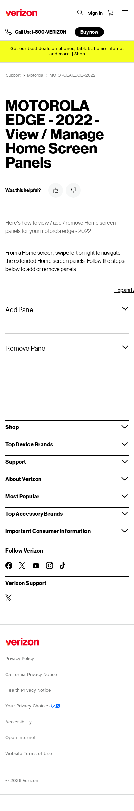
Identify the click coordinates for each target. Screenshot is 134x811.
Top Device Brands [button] (29, 444)
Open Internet (20, 737)
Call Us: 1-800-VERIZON (40, 32)
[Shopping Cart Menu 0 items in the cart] (110, 12)
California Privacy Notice (31, 674)
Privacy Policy (19, 658)
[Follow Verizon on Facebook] (8, 565)
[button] (55, 190)
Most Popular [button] (22, 496)
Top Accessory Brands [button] (34, 513)
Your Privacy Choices (32, 706)
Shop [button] (12, 427)
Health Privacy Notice (28, 690)
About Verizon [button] (23, 479)
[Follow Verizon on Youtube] (36, 565)
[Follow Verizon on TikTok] (63, 565)
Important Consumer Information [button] (48, 531)
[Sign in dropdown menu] (95, 13)
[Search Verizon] (80, 12)
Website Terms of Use (28, 753)
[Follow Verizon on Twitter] (22, 565)
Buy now (89, 32)
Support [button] (15, 461)
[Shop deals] (79, 54)
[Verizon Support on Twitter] (8, 597)
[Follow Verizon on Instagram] (49, 565)
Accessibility (18, 722)
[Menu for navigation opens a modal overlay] (125, 12)
